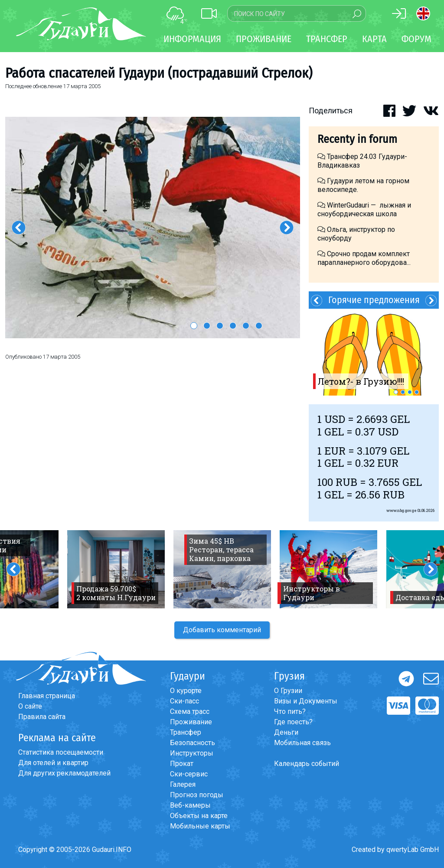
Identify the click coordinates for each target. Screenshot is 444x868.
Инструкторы (191, 753)
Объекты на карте (199, 816)
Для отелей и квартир (53, 763)
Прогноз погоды (196, 795)
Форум (416, 39)
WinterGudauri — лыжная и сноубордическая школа (364, 209)
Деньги (286, 732)
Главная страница (46, 696)
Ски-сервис (189, 774)
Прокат (181, 763)
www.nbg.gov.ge (401, 510)
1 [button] (193, 325)
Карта (374, 39)
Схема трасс (189, 711)
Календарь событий (306, 763)
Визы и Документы (305, 701)
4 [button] (232, 325)
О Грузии (288, 690)
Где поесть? (293, 722)
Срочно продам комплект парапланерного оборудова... (364, 258)
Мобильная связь (302, 743)
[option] (152, 227)
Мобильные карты (200, 826)
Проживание (191, 722)
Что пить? (290, 711)
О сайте (30, 706)
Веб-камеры (190, 805)
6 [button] (258, 325)
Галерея (183, 784)
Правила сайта (41, 717)
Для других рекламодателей (64, 773)
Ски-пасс (184, 701)
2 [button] (206, 325)
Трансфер (185, 732)
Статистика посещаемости (60, 752)
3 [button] (219, 325)
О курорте (186, 690)
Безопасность (192, 743)
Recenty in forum (357, 139)
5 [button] (245, 325)
